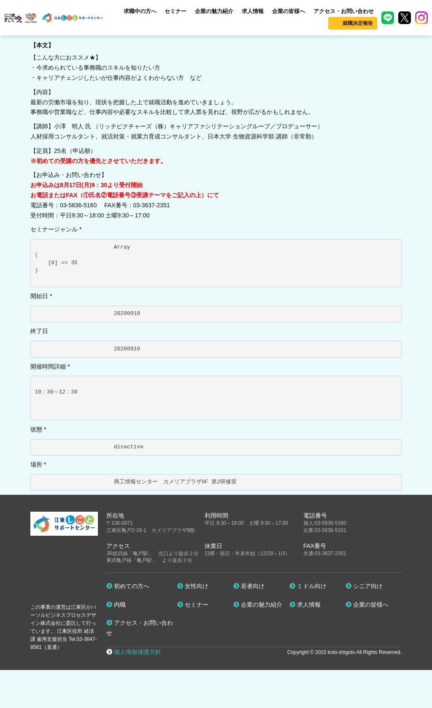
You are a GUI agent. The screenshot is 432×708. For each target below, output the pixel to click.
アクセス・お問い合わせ (343, 11)
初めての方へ (127, 586)
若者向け (249, 586)
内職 (116, 604)
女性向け (192, 586)
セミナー (175, 11)
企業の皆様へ (288, 11)
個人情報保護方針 (137, 651)
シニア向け (364, 586)
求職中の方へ (140, 11)
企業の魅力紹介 (214, 11)
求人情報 (253, 11)
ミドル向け (308, 586)
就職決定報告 (358, 23)
